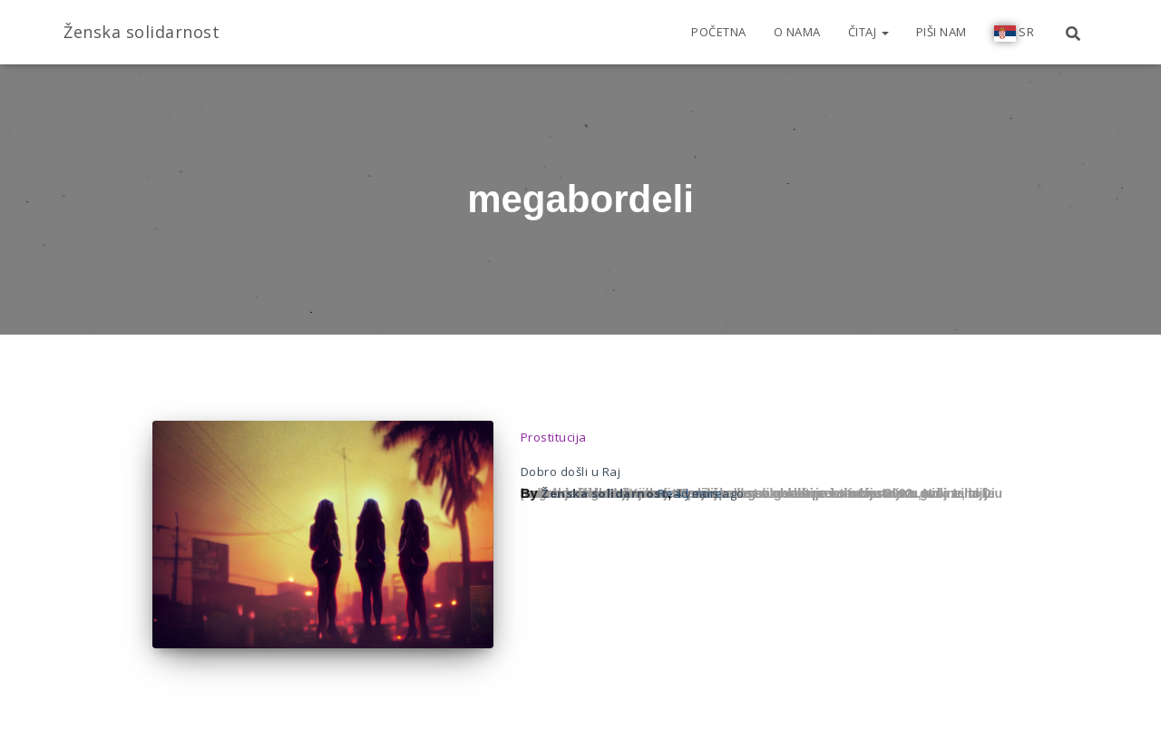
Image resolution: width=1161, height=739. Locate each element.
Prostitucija (554, 437)
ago (710, 493)
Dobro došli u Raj (571, 471)
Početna (718, 32)
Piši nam (941, 32)
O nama (797, 32)
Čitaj (868, 32)
